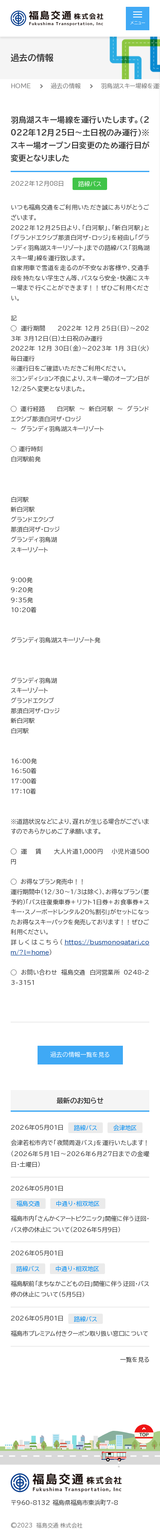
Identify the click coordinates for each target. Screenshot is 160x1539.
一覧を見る (134, 1360)
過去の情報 (66, 86)
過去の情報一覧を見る (80, 1055)
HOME (21, 86)
